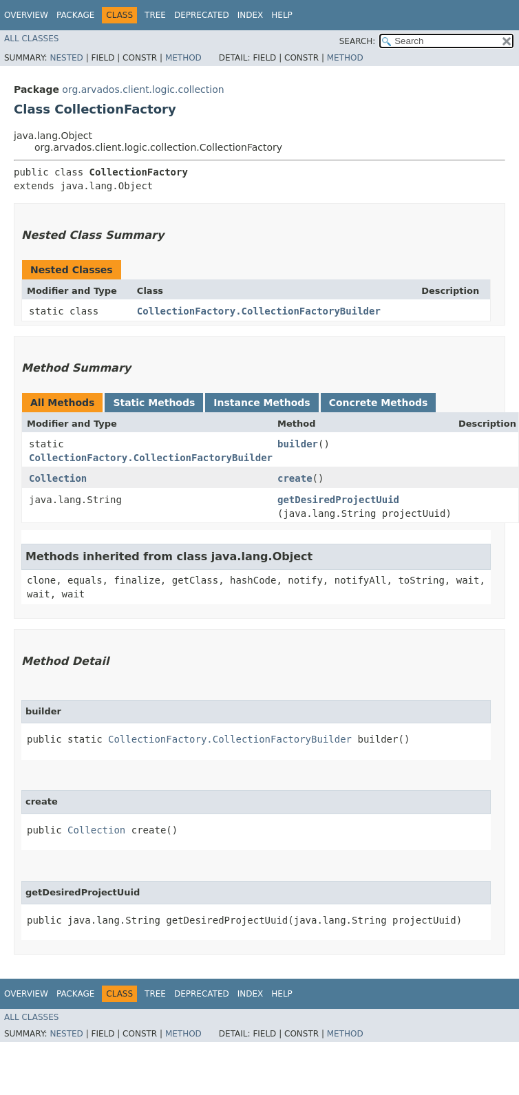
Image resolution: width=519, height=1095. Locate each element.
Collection (58, 478)
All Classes (31, 38)
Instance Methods (261, 402)
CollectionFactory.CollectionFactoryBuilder (259, 311)
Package (75, 15)
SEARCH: (357, 41)
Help (282, 15)
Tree (155, 15)
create (295, 478)
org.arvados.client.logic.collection (143, 89)
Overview (26, 15)
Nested (66, 58)
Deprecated (201, 15)
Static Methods (154, 402)
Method (183, 58)
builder (297, 443)
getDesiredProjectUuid (338, 499)
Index (250, 15)
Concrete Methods (378, 402)
